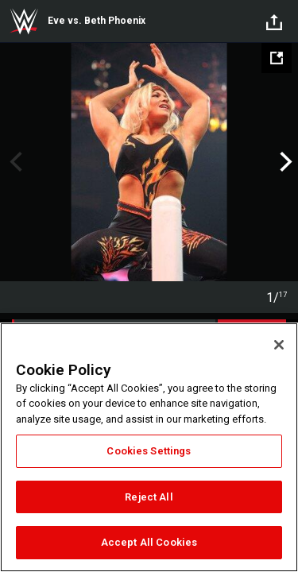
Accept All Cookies (149, 542)
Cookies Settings (148, 451)
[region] (149, 447)
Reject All (148, 497)
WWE (24, 21)
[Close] (278, 344)
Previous (14, 162)
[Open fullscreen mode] (276, 58)
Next (284, 162)
